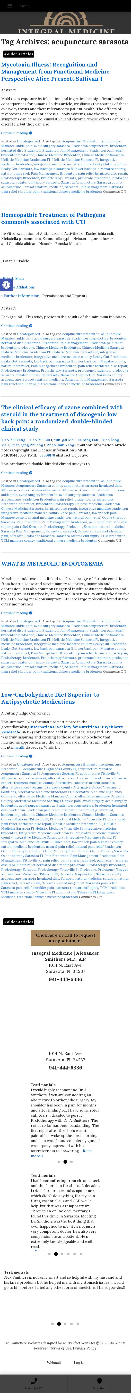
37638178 (47, 455)
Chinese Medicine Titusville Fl (24, 819)
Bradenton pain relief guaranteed (87, 810)
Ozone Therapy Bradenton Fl (65, 851)
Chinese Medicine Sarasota (103, 155)
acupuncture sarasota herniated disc (92, 485)
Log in (79, 1362)
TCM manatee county (18, 540)
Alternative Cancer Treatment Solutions (93, 490)
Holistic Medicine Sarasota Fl (75, 159)
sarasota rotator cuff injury (77, 536)
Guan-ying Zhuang (26, 445)
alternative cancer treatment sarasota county (36, 787)
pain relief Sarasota (27, 526)
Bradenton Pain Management (65, 150)
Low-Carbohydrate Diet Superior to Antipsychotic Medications (50, 698)
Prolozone (74, 526)
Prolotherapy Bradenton (20, 178)
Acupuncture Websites (24, 1343)
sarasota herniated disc (41, 878)
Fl (51, 819)
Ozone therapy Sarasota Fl (22, 856)
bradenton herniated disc (94, 499)
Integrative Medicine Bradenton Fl (46, 833)
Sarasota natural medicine (43, 187)
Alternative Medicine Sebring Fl (38, 801)
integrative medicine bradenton (103, 508)
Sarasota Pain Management (86, 187)
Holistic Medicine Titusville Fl (59, 828)
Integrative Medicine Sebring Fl (91, 837)
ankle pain (24, 146)
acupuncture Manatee (95, 769)
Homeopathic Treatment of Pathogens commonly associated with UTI (53, 218)
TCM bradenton (113, 536)
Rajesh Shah (13, 278)
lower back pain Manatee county (100, 169)
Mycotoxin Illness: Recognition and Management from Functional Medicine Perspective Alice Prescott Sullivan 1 (55, 71)
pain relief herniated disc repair (102, 173)
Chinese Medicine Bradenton (58, 155)
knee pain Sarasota (75, 513)
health (20, 747)
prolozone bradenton (94, 178)
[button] (6, 285)
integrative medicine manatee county (62, 164)
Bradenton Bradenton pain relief (48, 499)
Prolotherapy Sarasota (58, 178)
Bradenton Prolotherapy (55, 504)
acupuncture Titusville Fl (99, 773)
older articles (18, 54)
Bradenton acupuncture (89, 146)
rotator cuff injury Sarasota (37, 182)
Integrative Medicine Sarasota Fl (38, 837)
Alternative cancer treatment (23, 778)
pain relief (51, 860)
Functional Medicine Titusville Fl (80, 819)
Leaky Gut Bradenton (110, 164)
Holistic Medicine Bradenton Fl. (26, 159)
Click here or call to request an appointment (65, 937)
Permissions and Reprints (64, 296)
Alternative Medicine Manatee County (47, 796)
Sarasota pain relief (61, 531)
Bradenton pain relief (105, 150)
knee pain (62, 842)
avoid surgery (93, 801)
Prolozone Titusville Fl (40, 874)
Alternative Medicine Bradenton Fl (44, 792)
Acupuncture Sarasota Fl (20, 773)
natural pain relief (15, 173)
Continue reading (17, 133)
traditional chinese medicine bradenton (71, 191)
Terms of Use (60, 1348)
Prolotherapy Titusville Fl (58, 869)
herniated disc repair (61, 508)
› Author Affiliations (18, 287)
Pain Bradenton (56, 856)
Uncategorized (28, 141)
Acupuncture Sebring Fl (59, 773)
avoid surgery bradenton (38, 495)
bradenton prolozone (17, 155)
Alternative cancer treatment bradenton (79, 778)
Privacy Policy (84, 1348)
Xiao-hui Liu (39, 440)
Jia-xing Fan (87, 440)
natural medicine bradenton (49, 517)
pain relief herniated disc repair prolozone (52, 865)
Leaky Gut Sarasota (16, 169)
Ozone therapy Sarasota (109, 851)
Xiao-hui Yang (13, 440)
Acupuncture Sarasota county (39, 485)
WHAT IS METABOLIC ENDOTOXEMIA (52, 563)
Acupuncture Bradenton (80, 141)
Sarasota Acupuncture (78, 182)
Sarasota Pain (29, 883)
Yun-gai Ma (63, 440)
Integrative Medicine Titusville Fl (27, 842)
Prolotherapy (54, 526)
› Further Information (20, 296)
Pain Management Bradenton (53, 173)
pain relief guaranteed (78, 860)
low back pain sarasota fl (53, 169)
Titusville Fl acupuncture (56, 892)
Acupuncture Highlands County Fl (49, 769)
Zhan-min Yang (60, 445)
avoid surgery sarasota (52, 146)
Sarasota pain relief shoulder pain (27, 887)
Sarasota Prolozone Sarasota (32, 536)
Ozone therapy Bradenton (21, 851)
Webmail (54, 1362)
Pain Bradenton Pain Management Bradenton (52, 522)
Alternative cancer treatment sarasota (31, 490)
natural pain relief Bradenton (98, 846)
